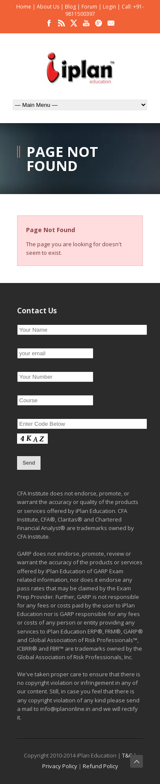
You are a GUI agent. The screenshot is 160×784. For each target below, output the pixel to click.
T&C (127, 755)
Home (23, 6)
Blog (70, 6)
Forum (89, 6)
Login (109, 6)
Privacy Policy (59, 766)
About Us (48, 6)
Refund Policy (100, 766)
